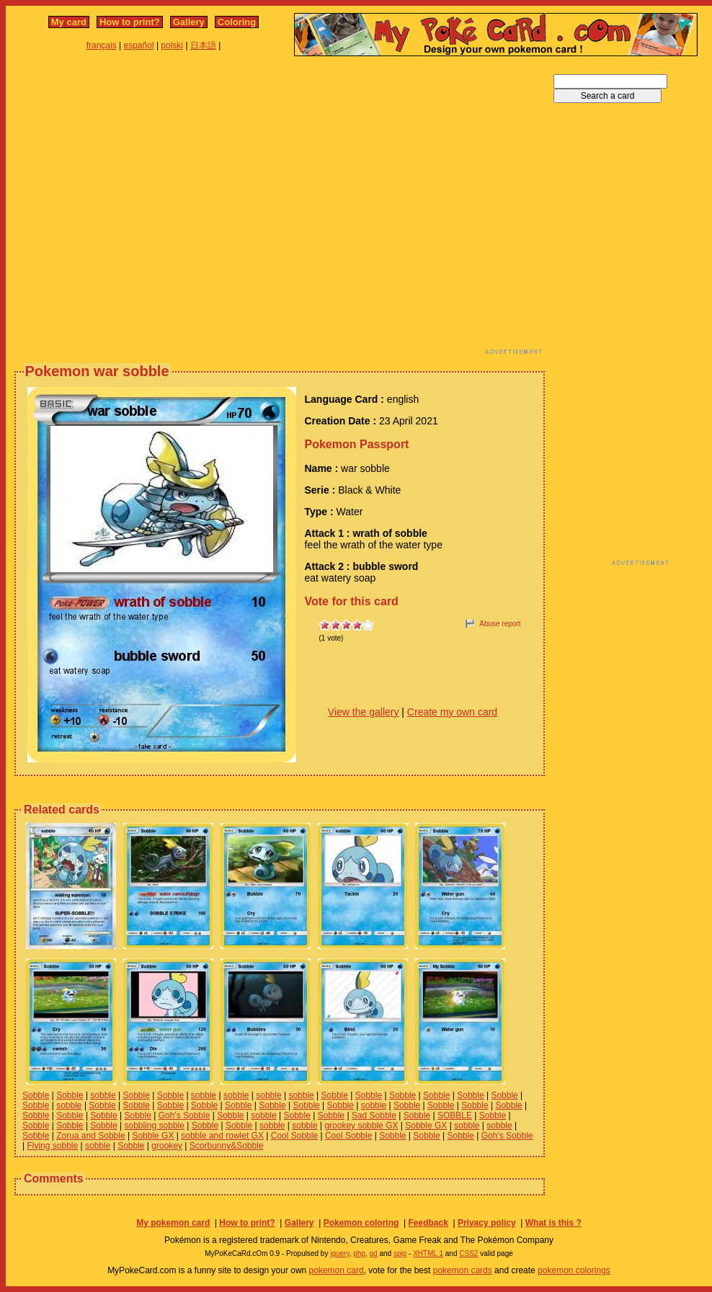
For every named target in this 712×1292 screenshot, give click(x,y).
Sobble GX (426, 1126)
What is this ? (553, 1223)
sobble (102, 1095)
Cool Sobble (294, 1136)
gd (374, 1253)
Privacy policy (487, 1223)
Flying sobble (52, 1146)
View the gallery (363, 712)
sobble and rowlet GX (222, 1136)
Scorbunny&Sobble (227, 1146)
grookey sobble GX (361, 1126)
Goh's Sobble (184, 1115)
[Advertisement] (135, 209)
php (359, 1253)
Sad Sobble (374, 1115)
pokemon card (336, 1270)
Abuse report (499, 624)
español (139, 45)
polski (172, 45)
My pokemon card (173, 1223)
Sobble (35, 1095)
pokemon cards (462, 1270)
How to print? (129, 22)
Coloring (237, 22)
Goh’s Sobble (507, 1136)
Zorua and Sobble (90, 1136)
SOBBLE (454, 1115)
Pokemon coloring (361, 1223)
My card (68, 22)
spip (399, 1253)
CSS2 (468, 1253)
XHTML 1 (428, 1253)
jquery (340, 1253)
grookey (166, 1146)
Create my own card (452, 712)
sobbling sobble (154, 1126)
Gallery (189, 22)
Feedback (428, 1223)
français (101, 45)
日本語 (203, 45)
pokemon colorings (574, 1270)
